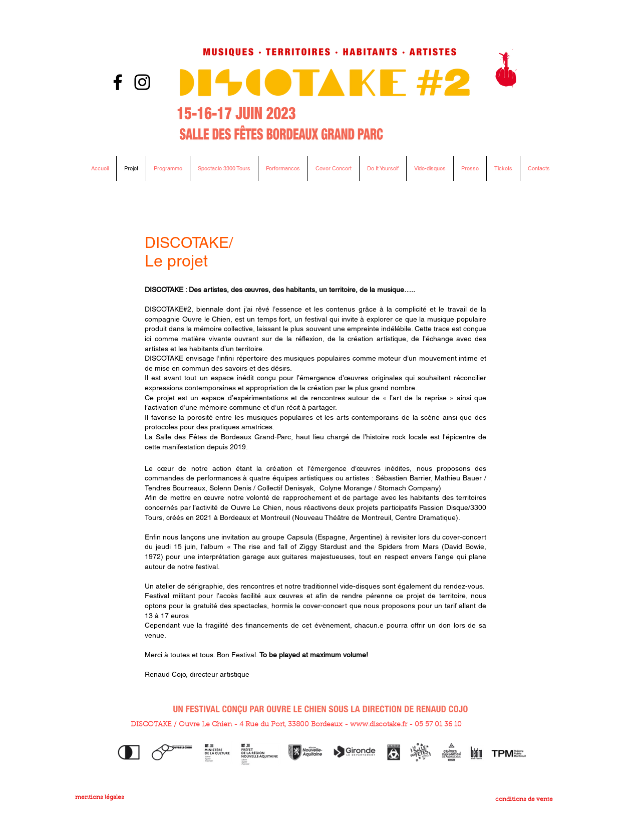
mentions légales (99, 797)
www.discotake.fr (378, 724)
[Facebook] (117, 82)
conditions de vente (524, 799)
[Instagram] (142, 82)
